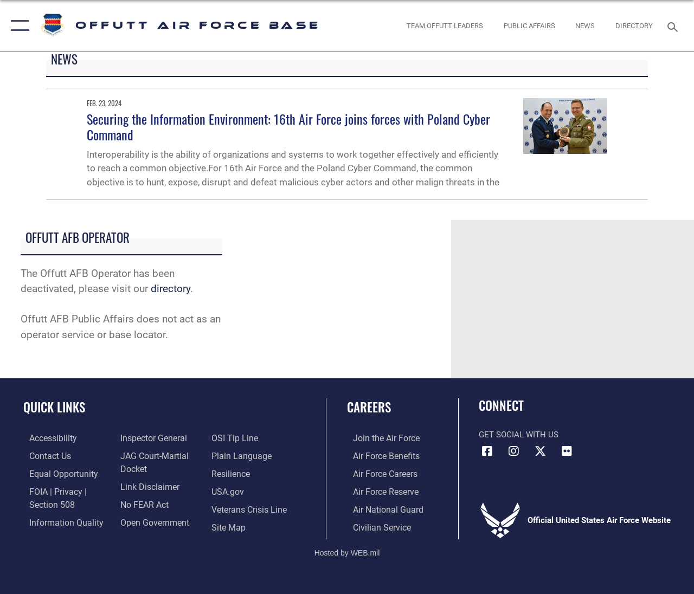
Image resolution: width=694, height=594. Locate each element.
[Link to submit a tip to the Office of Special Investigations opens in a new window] (234, 438)
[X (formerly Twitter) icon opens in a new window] (540, 451)
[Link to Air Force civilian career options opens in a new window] (374, 525)
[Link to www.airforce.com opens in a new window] (379, 438)
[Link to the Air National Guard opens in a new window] (380, 507)
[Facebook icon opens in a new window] (487, 451)
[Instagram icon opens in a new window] (513, 451)
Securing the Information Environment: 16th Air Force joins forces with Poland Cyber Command (288, 126)
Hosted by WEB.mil (347, 549)
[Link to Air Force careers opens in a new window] (378, 472)
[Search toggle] (674, 25)
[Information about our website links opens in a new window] (146, 485)
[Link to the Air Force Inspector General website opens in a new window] (150, 438)
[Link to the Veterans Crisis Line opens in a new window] (249, 507)
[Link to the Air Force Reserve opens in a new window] (379, 490)
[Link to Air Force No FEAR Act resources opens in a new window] (141, 502)
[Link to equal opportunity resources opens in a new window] (55, 472)
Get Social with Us (518, 435)
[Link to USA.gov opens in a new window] (228, 490)
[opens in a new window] (634, 26)
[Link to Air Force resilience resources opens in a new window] (231, 472)
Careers (369, 407)
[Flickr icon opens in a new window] (566, 451)
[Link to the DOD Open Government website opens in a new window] (150, 520)
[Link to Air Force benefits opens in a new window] (379, 455)
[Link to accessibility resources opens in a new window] (46, 438)
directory (170, 289)
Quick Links (54, 407)
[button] (17, 25)
